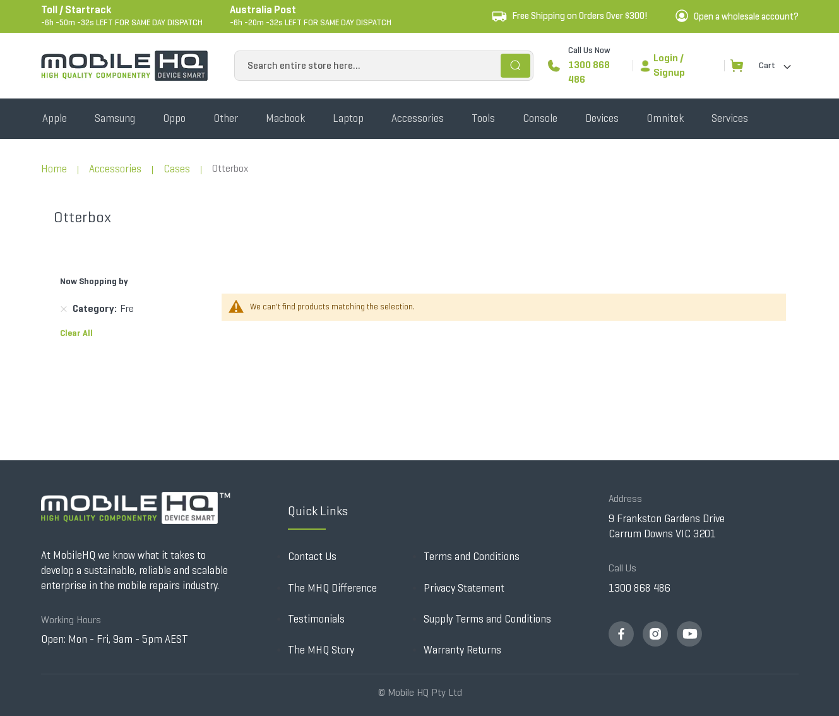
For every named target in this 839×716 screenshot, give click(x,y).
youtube (689, 634)
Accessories (115, 169)
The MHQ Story (321, 650)
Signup (669, 72)
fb (621, 634)
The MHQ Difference (332, 588)
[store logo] (124, 66)
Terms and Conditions (472, 556)
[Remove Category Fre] (64, 309)
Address (625, 498)
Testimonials (316, 619)
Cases (177, 169)
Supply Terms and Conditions (487, 619)
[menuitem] (54, 118)
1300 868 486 (589, 72)
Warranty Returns (462, 650)
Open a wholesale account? (746, 16)
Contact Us (312, 556)
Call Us (622, 568)
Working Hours (71, 620)
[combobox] (383, 66)
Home (54, 169)
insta (655, 634)
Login (665, 58)
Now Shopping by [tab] (94, 281)
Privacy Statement (464, 588)
